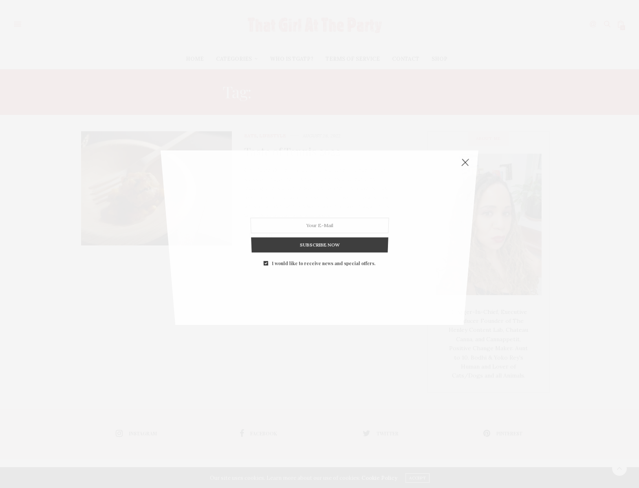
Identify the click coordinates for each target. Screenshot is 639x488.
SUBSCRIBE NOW (319, 201)
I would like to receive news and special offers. (323, 210)
